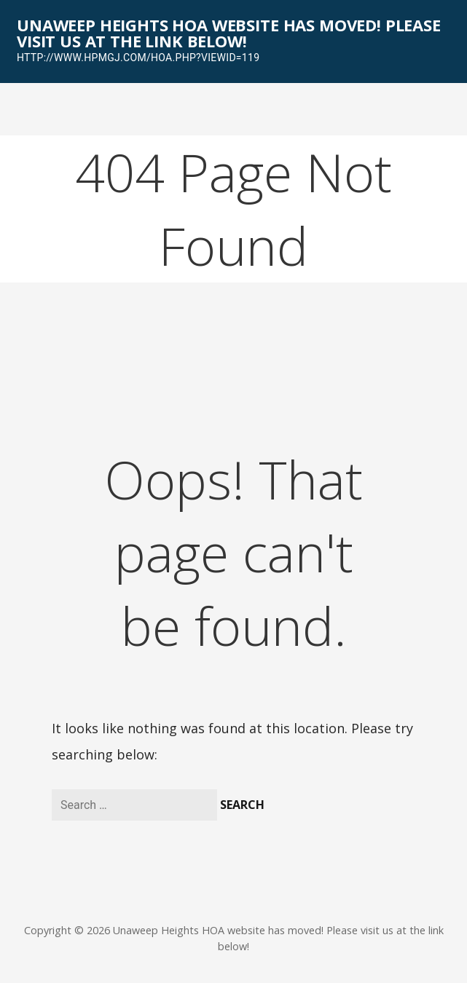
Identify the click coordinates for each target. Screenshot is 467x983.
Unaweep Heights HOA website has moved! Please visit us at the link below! (229, 33)
